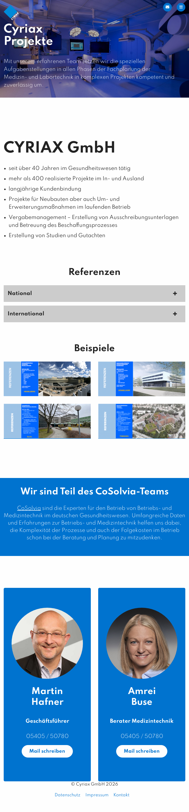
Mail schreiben (47, 751)
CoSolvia (29, 508)
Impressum (97, 795)
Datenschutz (67, 795)
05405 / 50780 (47, 736)
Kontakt (121, 795)
